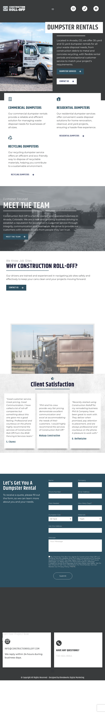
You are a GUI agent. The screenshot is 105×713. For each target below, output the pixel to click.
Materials (82, 515)
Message (52, 538)
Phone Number (55, 492)
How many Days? (85, 503)
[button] (53, 9)
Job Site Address (55, 526)
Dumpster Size (55, 515)
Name (51, 480)
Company (82, 480)
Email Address (84, 492)
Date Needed (54, 503)
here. (72, 566)
